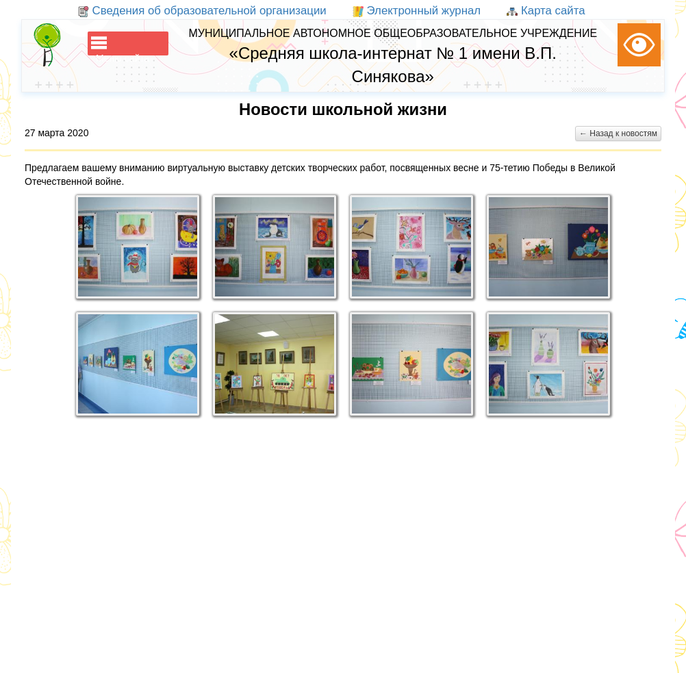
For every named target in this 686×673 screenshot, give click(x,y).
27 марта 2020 (56, 132)
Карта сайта (546, 10)
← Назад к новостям (618, 133)
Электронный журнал (417, 10)
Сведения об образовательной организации (202, 10)
